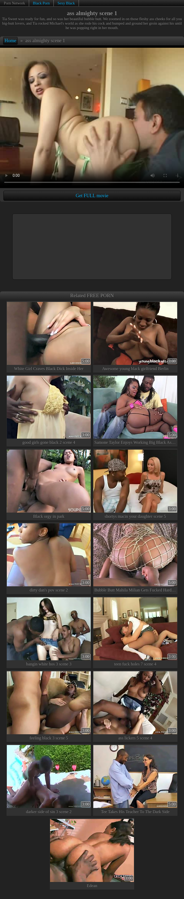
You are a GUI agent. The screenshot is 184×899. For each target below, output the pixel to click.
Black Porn (41, 3)
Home (10, 40)
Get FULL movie (92, 195)
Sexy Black (66, 3)
